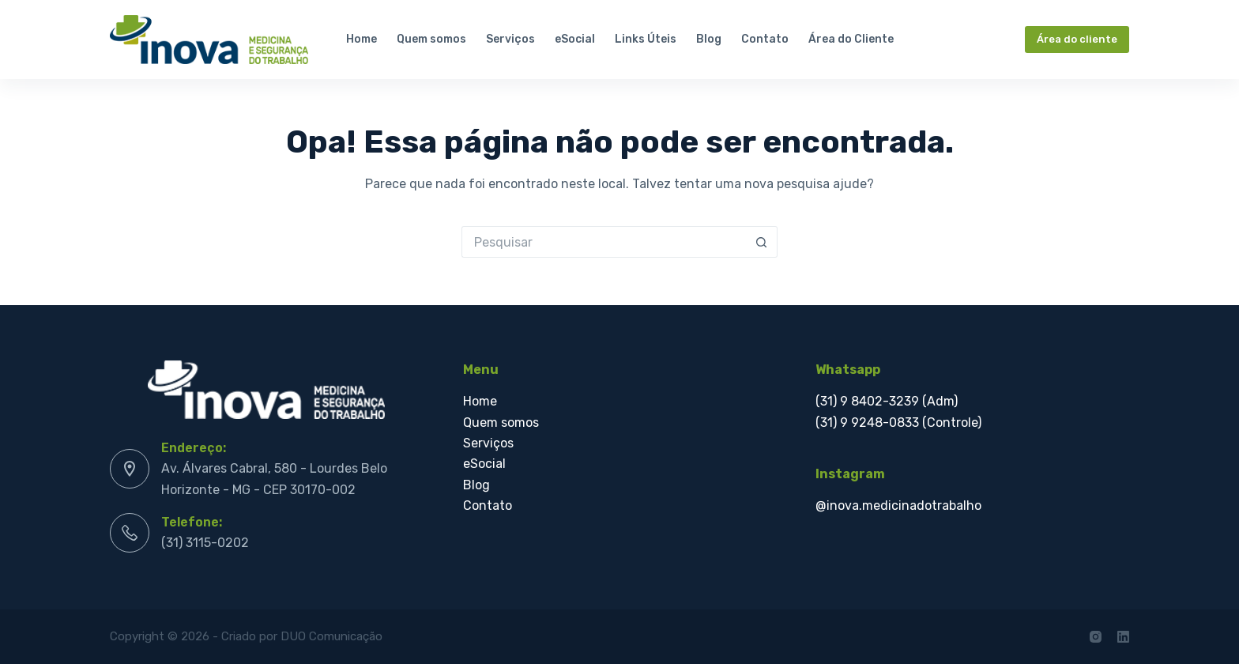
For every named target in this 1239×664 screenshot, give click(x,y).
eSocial (575, 39)
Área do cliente (1077, 39)
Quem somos (431, 39)
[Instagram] (1096, 637)
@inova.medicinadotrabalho (898, 505)
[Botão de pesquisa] (762, 242)
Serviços (510, 39)
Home (361, 39)
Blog (708, 39)
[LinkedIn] (1123, 637)
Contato (765, 39)
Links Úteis (645, 39)
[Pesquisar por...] (603, 242)
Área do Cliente (851, 39)
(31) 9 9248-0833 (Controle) (898, 422)
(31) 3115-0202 (205, 542)
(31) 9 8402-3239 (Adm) (886, 401)
